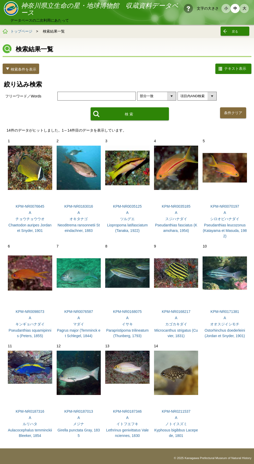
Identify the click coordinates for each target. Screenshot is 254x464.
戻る (235, 31)
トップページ (21, 31)
